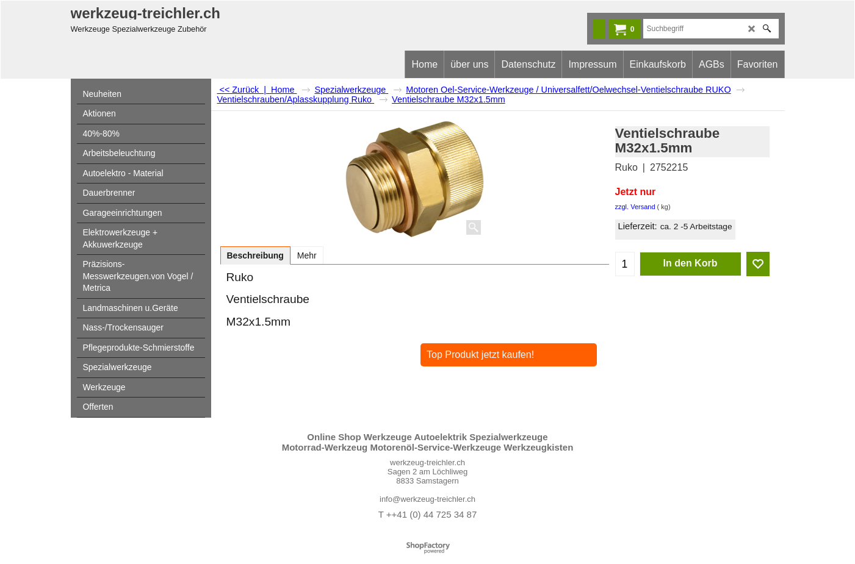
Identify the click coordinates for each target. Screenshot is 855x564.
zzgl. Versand (635, 206)
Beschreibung (255, 255)
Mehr (307, 255)
